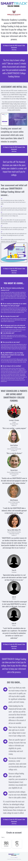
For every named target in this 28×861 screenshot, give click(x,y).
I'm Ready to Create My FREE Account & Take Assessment (14, 47)
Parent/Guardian (6, 844)
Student (17, 844)
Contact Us (16, 857)
